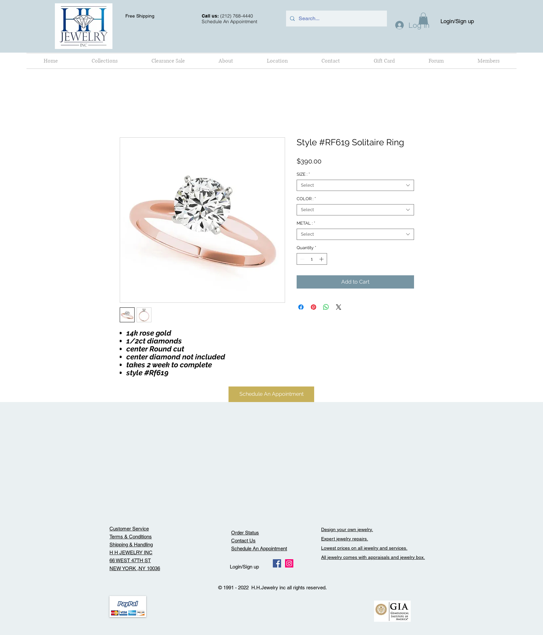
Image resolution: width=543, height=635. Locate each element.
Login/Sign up (457, 21)
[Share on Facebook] (301, 307)
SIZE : (303, 174)
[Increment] (322, 259)
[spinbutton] (311, 259)
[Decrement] (302, 259)
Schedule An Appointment (259, 548)
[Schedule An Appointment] (271, 394)
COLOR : (306, 198)
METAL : (306, 223)
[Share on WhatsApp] (326, 307)
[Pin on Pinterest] (313, 307)
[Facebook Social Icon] (277, 563)
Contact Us (243, 540)
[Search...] (336, 18)
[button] (105, 60)
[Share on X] (339, 307)
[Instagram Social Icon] (289, 563)
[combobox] (355, 185)
